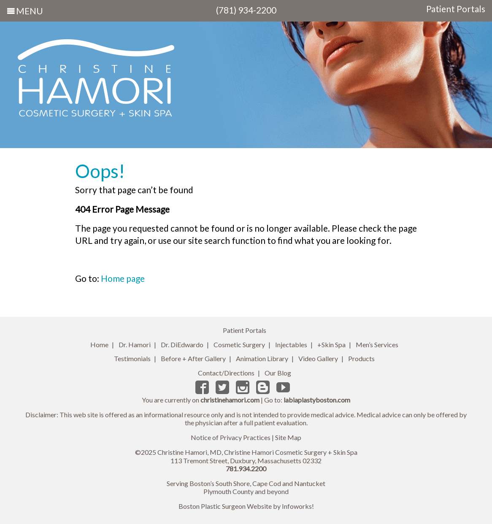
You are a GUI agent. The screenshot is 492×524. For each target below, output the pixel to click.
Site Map (288, 437)
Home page (123, 278)
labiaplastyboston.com (317, 400)
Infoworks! (298, 506)
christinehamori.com (230, 400)
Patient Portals (455, 9)
